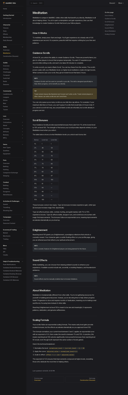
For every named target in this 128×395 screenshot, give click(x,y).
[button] (22, 15)
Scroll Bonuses (109, 22)
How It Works (109, 15)
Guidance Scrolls (110, 18)
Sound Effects (109, 28)
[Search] (37, 3)
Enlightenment (109, 25)
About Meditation (110, 31)
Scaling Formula (110, 34)
